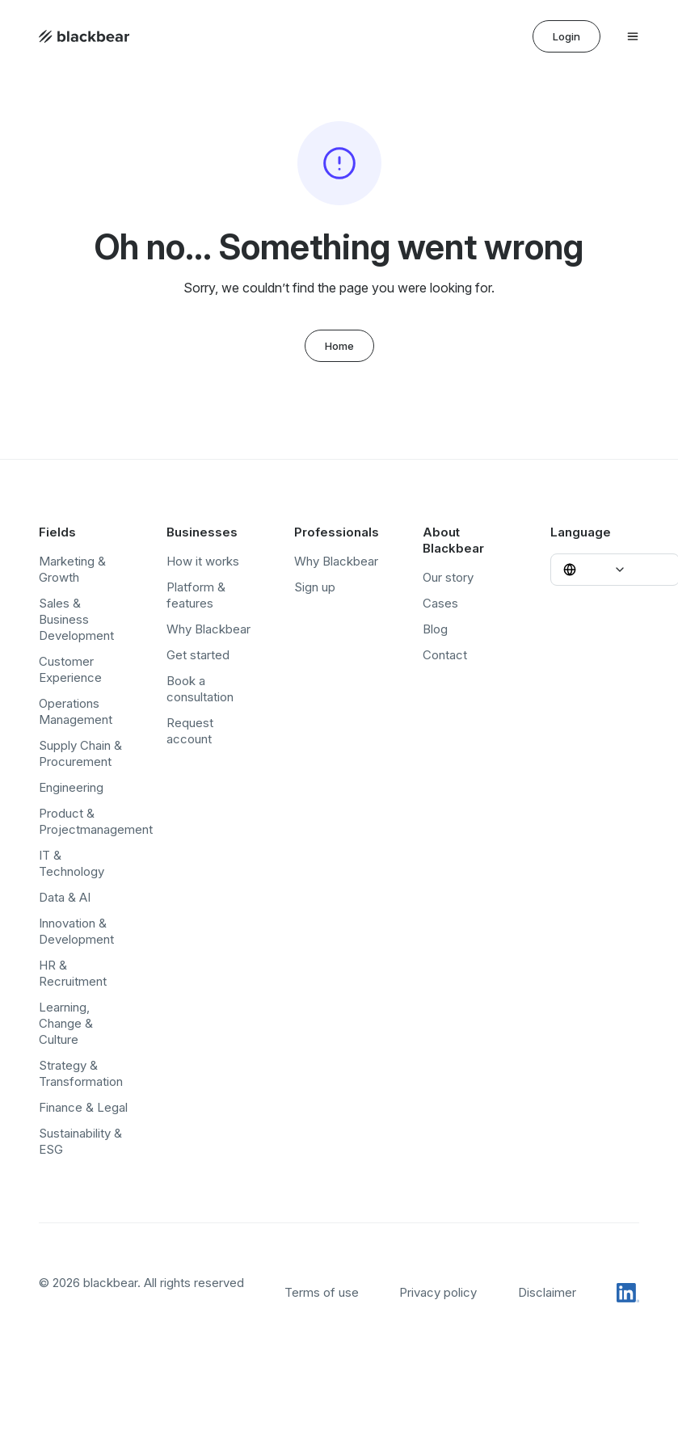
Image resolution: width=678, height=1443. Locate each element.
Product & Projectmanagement (96, 821)
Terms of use (321, 1292)
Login (566, 36)
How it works (202, 561)
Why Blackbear (208, 629)
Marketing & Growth (72, 569)
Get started (198, 655)
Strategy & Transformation (81, 1073)
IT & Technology (71, 863)
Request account (189, 731)
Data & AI (65, 897)
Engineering (71, 787)
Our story (448, 577)
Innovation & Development (76, 931)
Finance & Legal (83, 1107)
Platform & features (195, 595)
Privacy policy (438, 1292)
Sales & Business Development (76, 619)
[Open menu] (632, 36)
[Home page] (84, 36)
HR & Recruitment (73, 973)
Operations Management (75, 711)
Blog (435, 629)
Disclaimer (547, 1292)
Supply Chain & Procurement (80, 753)
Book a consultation (200, 689)
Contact (445, 655)
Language (580, 532)
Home (339, 345)
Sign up (314, 587)
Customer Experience (70, 669)
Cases (440, 603)
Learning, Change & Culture (66, 1023)
